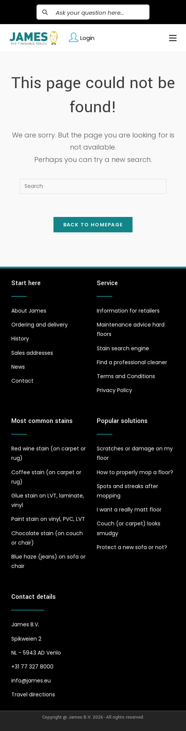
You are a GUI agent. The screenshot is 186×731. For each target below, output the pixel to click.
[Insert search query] (93, 186)
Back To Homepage (93, 224)
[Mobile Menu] (170, 38)
